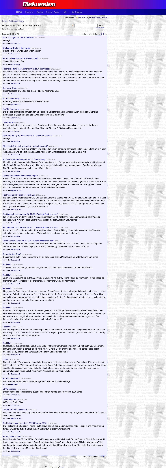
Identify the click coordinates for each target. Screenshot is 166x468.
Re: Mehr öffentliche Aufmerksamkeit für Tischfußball (26, 69)
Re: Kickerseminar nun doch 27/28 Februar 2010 (25, 423)
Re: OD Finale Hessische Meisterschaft (20, 58)
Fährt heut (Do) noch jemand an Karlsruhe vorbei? (25, 146)
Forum (4, 21)
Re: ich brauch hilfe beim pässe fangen (20, 175)
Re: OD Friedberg (11, 98)
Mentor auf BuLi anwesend (15, 410)
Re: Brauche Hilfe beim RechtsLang (19, 195)
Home (19, 12)
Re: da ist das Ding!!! (12, 254)
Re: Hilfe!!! (7, 264)
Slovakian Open (10, 88)
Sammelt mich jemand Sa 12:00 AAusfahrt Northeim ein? (28, 241)
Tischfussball (13, 21)
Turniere (40, 12)
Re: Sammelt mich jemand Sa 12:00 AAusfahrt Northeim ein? (30, 214)
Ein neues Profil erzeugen (98, 18)
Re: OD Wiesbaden (11, 378)
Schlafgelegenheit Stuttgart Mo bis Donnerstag (24, 159)
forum (49, 467)
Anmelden (81, 18)
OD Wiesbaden (9, 389)
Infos (66, 12)
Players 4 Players (53, 12)
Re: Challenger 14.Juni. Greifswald (18, 37)
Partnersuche (15, 43)
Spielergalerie (77, 12)
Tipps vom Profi (16, 190)
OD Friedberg (9, 122)
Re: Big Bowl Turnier (12, 436)
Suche (21, 21)
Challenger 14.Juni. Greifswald (16, 48)
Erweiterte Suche (99, 27)
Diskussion (29, 12)
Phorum (61, 467)
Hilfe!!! (5, 359)
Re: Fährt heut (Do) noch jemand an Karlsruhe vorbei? (27, 135)
